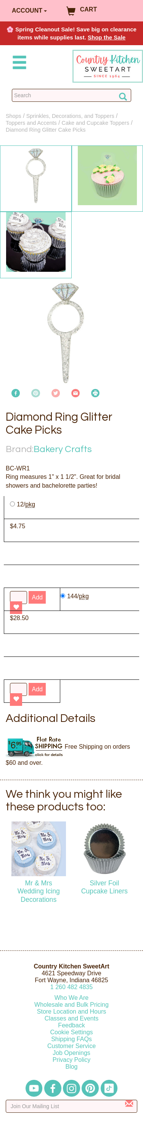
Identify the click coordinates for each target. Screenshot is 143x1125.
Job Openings (71, 1053)
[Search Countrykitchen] (71, 95)
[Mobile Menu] (17, 64)
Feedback (71, 1025)
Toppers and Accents (31, 123)
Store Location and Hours (71, 1011)
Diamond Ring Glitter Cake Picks (46, 130)
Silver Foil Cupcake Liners (104, 887)
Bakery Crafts (63, 449)
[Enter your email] (71, 1106)
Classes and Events (71, 1018)
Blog (71, 1066)
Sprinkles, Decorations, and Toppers (70, 116)
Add (37, 689)
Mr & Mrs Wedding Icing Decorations (39, 891)
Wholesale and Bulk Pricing (71, 1004)
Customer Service (71, 1046)
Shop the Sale (106, 37)
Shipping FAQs (71, 1039)
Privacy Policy (72, 1059)
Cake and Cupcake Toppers (95, 123)
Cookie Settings (71, 1032)
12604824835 (71, 987)
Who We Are (72, 997)
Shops (13, 116)
